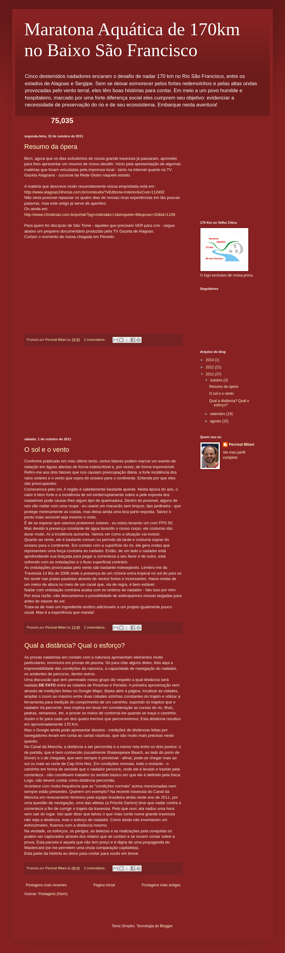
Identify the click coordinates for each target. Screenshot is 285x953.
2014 (210, 360)
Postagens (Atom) (53, 894)
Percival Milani (241, 444)
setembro (218, 414)
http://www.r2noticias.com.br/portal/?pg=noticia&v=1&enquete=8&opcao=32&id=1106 (99, 214)
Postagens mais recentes (46, 885)
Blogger (166, 926)
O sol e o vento (46, 449)
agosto (216, 421)
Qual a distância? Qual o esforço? (74, 645)
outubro (216, 380)
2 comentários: (95, 339)
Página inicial (104, 885)
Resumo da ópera (50, 146)
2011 (210, 374)
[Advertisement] (103, 392)
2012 (210, 367)
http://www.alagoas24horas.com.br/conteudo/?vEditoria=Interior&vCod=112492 (94, 192)
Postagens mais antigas (161, 885)
